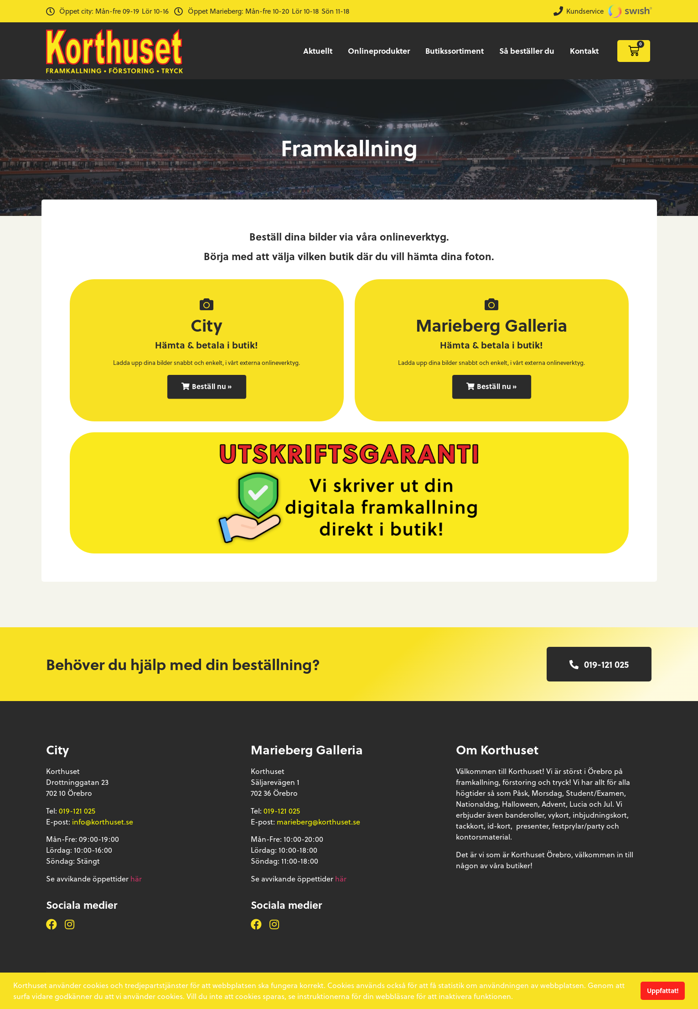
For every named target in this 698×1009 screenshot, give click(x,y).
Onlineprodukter (379, 50)
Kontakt (584, 50)
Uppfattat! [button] (663, 990)
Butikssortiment (454, 50)
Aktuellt (317, 50)
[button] (206, 387)
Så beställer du (526, 50)
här (136, 878)
